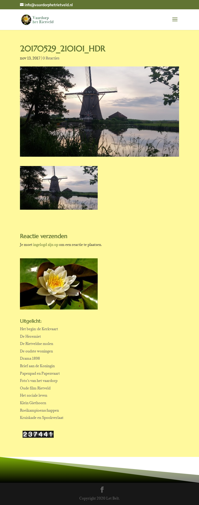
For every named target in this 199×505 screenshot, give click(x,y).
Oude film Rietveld (35, 388)
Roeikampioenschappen (39, 410)
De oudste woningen (36, 351)
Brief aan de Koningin (37, 366)
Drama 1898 (30, 358)
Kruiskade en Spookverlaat (41, 417)
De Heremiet (30, 336)
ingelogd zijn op (45, 244)
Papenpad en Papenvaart (40, 373)
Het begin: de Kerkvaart (39, 329)
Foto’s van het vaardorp (39, 380)
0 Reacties (50, 58)
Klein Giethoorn (33, 403)
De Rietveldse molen (36, 343)
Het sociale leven (33, 395)
